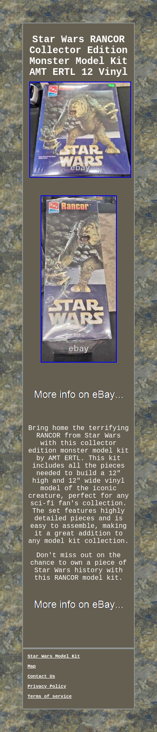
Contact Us (41, 676)
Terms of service (50, 696)
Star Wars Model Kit (54, 656)
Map (32, 666)
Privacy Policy (47, 686)
